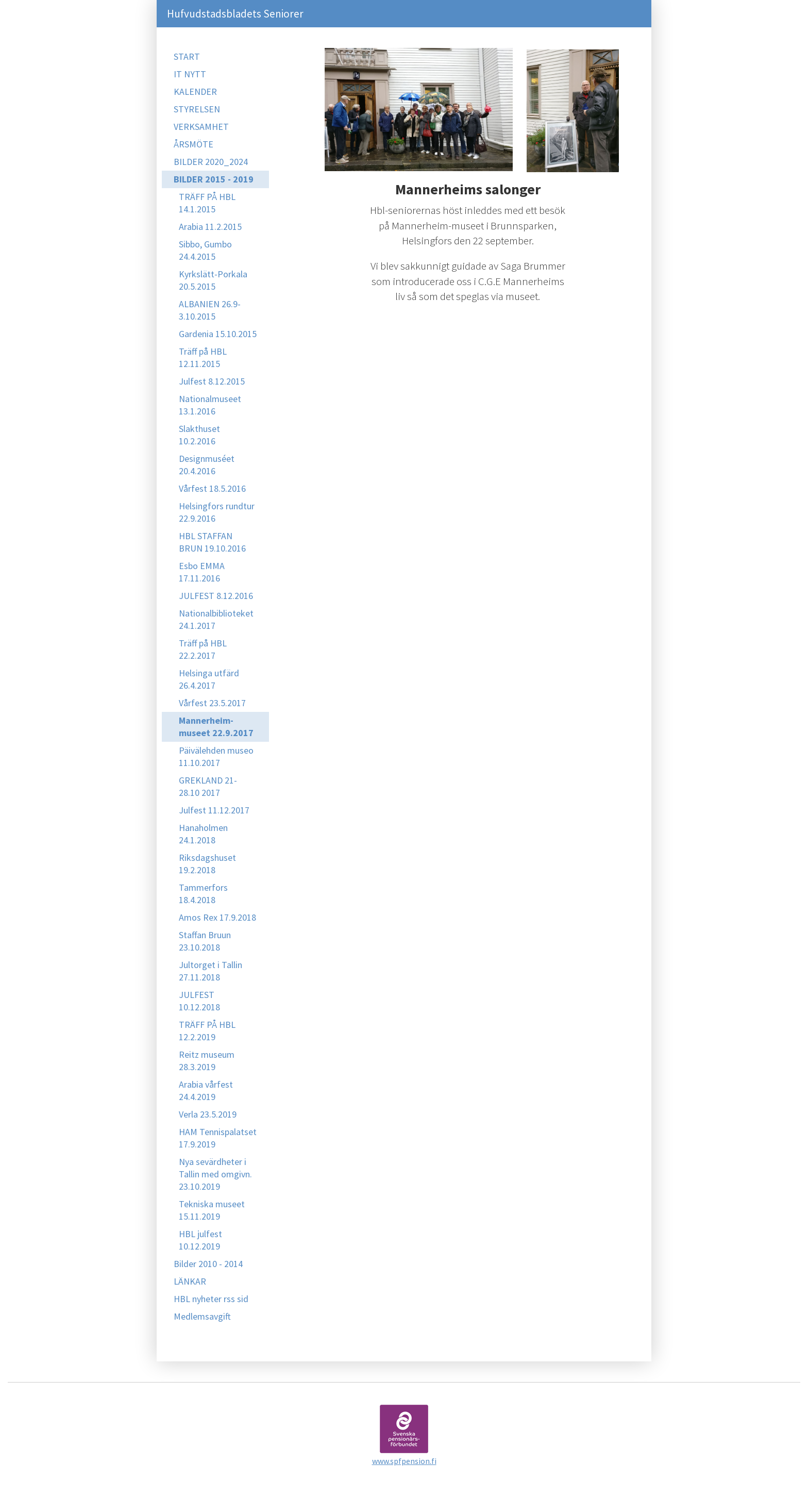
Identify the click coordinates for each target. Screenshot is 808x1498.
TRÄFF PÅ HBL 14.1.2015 (207, 203)
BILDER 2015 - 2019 (214, 179)
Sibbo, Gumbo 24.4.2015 (205, 250)
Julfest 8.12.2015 (212, 381)
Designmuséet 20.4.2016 (206, 465)
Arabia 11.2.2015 (210, 226)
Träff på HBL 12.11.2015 (203, 357)
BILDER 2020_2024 (211, 162)
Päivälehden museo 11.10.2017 (216, 756)
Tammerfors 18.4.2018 (203, 893)
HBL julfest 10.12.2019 (200, 1240)
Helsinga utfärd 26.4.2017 (209, 679)
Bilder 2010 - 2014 (208, 1264)
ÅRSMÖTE (193, 144)
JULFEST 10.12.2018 (199, 1001)
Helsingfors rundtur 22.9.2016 (217, 512)
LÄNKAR (190, 1281)
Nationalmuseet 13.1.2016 (210, 405)
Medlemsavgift (202, 1316)
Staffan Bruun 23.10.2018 (205, 941)
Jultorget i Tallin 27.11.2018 (210, 971)
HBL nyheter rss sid (211, 1299)
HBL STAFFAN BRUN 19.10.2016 (212, 542)
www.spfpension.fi (404, 1461)
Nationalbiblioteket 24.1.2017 (216, 619)
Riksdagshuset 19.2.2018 (207, 864)
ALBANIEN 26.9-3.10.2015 (210, 310)
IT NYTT (190, 74)
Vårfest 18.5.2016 (212, 488)
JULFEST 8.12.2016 (216, 596)
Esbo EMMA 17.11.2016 (202, 572)
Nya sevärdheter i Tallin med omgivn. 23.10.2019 (215, 1174)
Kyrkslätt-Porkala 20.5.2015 (213, 280)
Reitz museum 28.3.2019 (206, 1060)
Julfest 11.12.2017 (214, 810)
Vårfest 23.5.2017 (212, 703)
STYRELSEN (197, 109)
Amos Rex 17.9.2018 (217, 917)
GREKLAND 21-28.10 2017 (208, 786)
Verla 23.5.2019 (208, 1114)
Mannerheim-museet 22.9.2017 (216, 726)
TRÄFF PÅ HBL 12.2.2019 (207, 1031)
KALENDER (195, 91)
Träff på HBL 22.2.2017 (203, 649)
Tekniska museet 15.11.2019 (212, 1210)
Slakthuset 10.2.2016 (199, 435)
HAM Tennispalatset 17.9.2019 (218, 1138)
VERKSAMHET (201, 126)
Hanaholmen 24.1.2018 (203, 834)
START (187, 56)
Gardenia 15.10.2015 (218, 334)
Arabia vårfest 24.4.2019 (206, 1090)
